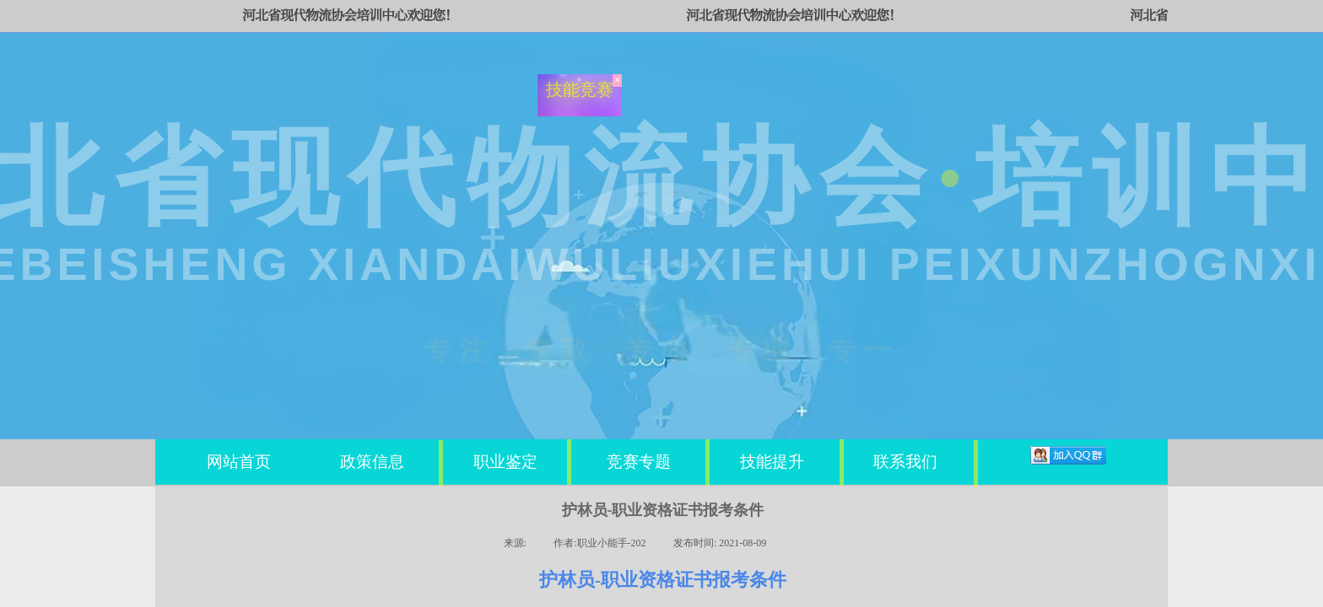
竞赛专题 (639, 461)
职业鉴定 (505, 461)
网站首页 (239, 461)
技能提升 (772, 461)
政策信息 (372, 461)
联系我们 (905, 461)
